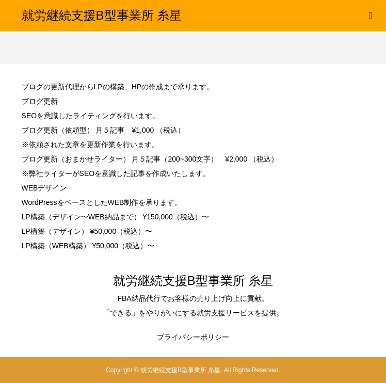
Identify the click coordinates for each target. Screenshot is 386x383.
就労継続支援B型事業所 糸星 (102, 15)
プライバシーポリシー (193, 337)
